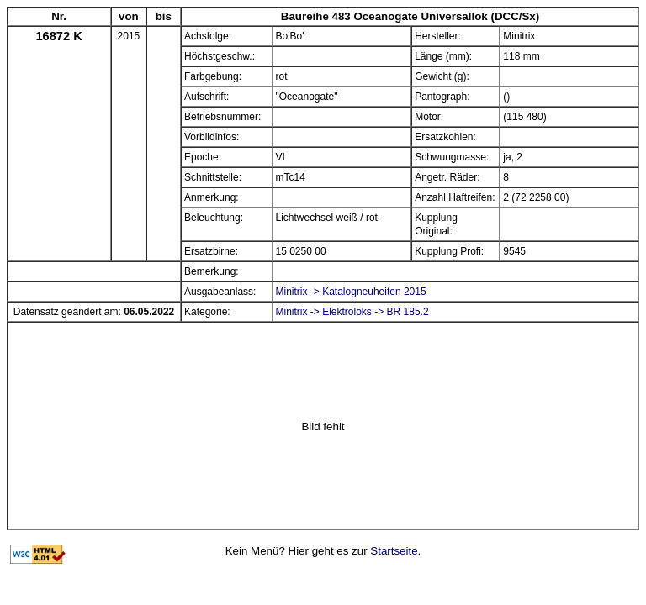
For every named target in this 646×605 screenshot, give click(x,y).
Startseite (393, 550)
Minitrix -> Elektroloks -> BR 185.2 (352, 312)
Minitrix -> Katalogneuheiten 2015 (351, 291)
